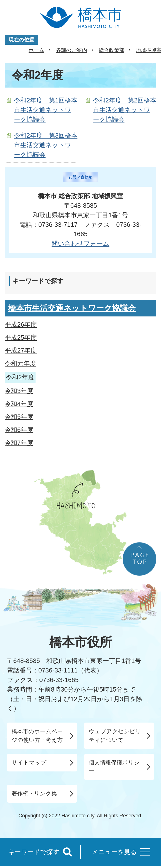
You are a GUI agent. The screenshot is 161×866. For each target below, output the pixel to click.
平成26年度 (21, 324)
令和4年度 (19, 404)
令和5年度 (19, 416)
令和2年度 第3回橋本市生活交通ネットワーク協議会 (45, 145)
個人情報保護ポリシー (114, 766)
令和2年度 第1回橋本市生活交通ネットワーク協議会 (45, 110)
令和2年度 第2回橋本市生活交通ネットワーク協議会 (124, 110)
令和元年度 (20, 363)
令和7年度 (19, 442)
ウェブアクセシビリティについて (115, 735)
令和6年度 (19, 429)
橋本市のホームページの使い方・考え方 (37, 735)
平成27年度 (21, 350)
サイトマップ (29, 762)
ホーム (36, 50)
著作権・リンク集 (34, 793)
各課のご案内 (71, 50)
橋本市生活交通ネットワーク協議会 (72, 308)
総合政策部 (111, 50)
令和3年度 (19, 390)
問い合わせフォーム (80, 243)
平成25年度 (21, 337)
